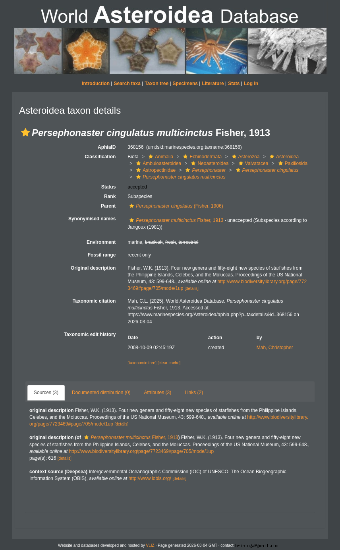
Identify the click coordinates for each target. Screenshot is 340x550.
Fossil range (102, 255)
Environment (101, 242)
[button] (25, 132)
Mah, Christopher (275, 347)
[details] (192, 288)
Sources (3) (46, 392)
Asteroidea (283, 156)
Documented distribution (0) (101, 392)
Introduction (96, 83)
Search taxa (127, 83)
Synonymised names (92, 219)
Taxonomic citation (94, 301)
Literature (213, 83)
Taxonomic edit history (90, 334)
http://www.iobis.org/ (149, 478)
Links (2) (194, 392)
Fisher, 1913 (175, 220)
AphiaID (107, 147)
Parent (108, 206)
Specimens (185, 83)
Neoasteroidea (208, 163)
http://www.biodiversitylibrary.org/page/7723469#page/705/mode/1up (141, 451)
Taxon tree (156, 83)
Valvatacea (252, 163)
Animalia (160, 156)
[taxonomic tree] (142, 363)
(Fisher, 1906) (175, 206)
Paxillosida (291, 163)
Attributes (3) (157, 392)
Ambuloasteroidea (157, 163)
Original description (93, 268)
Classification (100, 156)
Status (108, 187)
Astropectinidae (155, 170)
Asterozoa (245, 156)
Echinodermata (201, 156)
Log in (251, 83)
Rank (110, 196)
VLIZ (150, 545)
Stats (234, 83)
